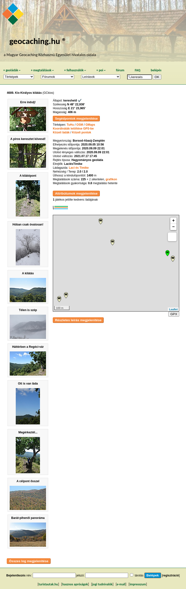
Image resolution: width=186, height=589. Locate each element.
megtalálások (42, 70)
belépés (156, 70)
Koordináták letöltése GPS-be (73, 128)
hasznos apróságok (75, 584)
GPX (173, 314)
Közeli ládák (61, 132)
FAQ (137, 70)
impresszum (138, 584)
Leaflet (173, 309)
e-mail (121, 584)
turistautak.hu (48, 584)
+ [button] (173, 221)
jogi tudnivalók (102, 584)
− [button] (173, 227)
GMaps (90, 124)
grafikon (111, 179)
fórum (120, 70)
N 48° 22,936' (76, 104)
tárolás (139, 575)
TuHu (70, 124)
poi (101, 70)
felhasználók (75, 70)
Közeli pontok (81, 132)
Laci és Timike (79, 167)
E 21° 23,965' (76, 108)
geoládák (12, 70)
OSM (79, 124)
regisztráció (171, 575)
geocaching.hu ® (37, 41)
